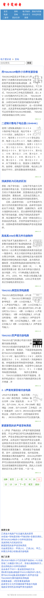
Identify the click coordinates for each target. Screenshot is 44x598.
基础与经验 (36, 12)
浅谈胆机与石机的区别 (14, 181)
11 (39, 479)
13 (11, 484)
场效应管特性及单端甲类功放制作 (17, 587)
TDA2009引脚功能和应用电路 (15, 578)
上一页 (20, 479)
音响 (16, 15)
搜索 (26, 18)
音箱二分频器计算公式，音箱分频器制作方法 (22, 563)
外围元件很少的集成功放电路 (15, 551)
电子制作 (26, 12)
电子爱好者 (5, 59)
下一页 (22, 484)
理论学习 (26, 15)
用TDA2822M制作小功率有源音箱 (20, 72)
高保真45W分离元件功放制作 (17, 236)
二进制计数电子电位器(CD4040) (20, 123)
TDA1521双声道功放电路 (15, 335)
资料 (16, 12)
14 (16, 484)
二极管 (5, 18)
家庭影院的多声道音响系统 (16, 425)
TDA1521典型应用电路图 (15, 290)
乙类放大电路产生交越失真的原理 (17, 534)
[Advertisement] (22, 38)
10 (34, 479)
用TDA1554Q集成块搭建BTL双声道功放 (19, 575)
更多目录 (16, 18)
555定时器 (36, 15)
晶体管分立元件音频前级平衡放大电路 (19, 584)
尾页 (30, 484)
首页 (6, 12)
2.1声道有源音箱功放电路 (16, 390)
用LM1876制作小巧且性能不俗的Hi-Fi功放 (22, 560)
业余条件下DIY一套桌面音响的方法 (17, 569)
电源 (6, 15)
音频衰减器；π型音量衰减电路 (15, 581)
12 (6, 484)
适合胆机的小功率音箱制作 (14, 566)
